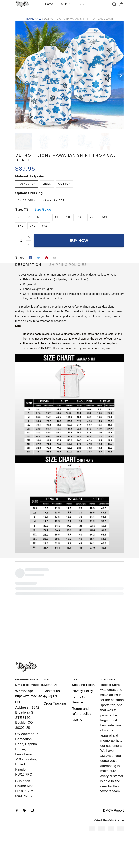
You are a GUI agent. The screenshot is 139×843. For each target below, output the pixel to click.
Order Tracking (55, 703)
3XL (80, 217)
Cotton (64, 183)
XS (26, 209)
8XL (45, 225)
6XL (20, 225)
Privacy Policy (82, 691)
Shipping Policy (83, 685)
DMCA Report (113, 810)
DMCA (77, 720)
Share (19, 257)
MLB (66, 4)
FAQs (48, 697)
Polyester (37, 176)
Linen (47, 183)
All (39, 19)
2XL (68, 217)
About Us (51, 685)
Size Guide (42, 209)
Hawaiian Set (54, 200)
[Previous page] (18, 75)
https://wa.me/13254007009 (36, 696)
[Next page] (120, 75)
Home (49, 4)
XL (57, 217)
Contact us (52, 691)
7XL (33, 225)
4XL (93, 217)
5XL (105, 217)
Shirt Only (35, 193)
